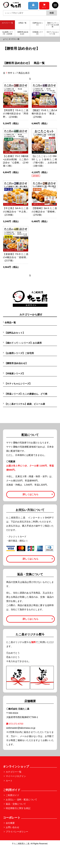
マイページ (33, 6)
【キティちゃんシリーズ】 (52, 33)
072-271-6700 (14, 723)
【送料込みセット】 (37, 24)
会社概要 (10, 823)
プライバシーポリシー (17, 831)
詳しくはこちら (30, 494)
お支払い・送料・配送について (21, 799)
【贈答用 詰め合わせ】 (22, 33)
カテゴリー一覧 (7, 23)
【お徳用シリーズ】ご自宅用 (7, 33)
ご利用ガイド (12, 795)
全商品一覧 (22, 23)
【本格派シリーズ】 (37, 33)
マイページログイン (16, 776)
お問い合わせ (12, 827)
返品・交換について (16, 804)
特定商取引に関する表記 (18, 808)
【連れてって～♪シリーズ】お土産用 (52, 25)
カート (44, 6)
